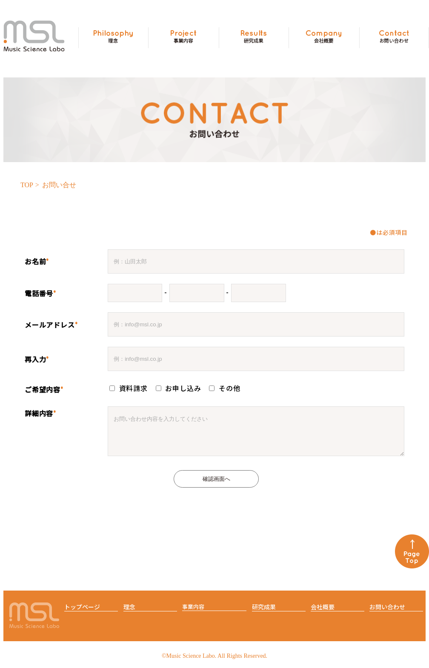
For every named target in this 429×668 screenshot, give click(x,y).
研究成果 (264, 613)
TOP (26, 184)
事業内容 (193, 613)
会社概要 (323, 613)
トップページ (82, 613)
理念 (129, 613)
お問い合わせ (387, 613)
